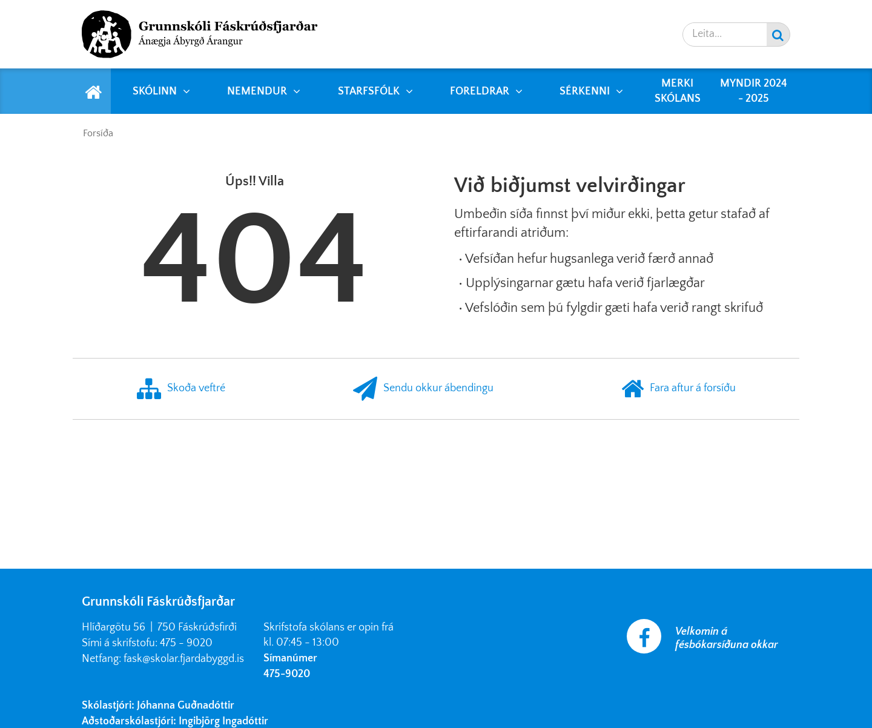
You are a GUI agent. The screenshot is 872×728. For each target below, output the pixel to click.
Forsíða (98, 133)
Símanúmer (290, 658)
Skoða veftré (181, 389)
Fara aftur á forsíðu (678, 389)
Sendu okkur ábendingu (423, 389)
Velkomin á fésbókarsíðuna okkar (726, 638)
